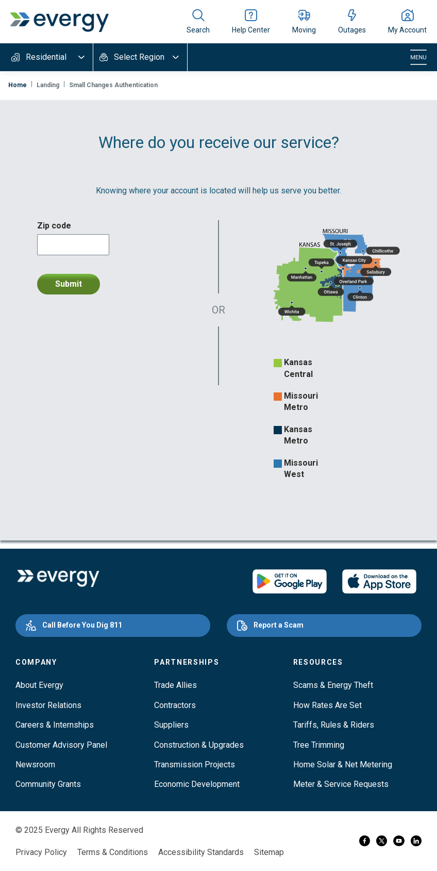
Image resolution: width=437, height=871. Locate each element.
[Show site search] (198, 21)
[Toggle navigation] (418, 57)
